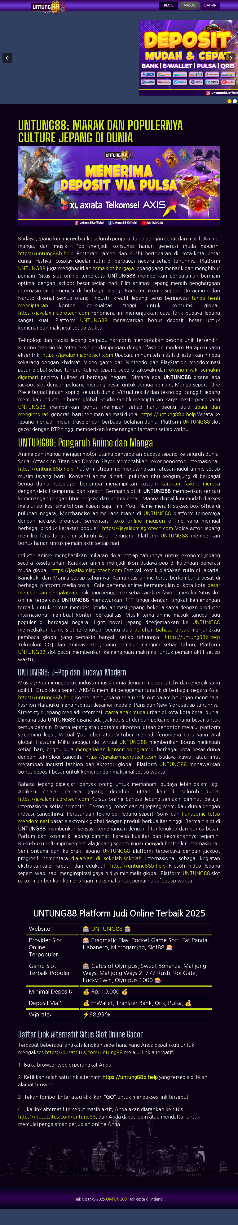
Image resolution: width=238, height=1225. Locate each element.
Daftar (205, 9)
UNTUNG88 (32, 276)
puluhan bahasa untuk (161, 638)
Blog (145, 9)
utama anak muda (124, 720)
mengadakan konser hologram (112, 758)
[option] (229, 110)
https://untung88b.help (45, 262)
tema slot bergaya (113, 276)
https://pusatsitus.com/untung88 (84, 1061)
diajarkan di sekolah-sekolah (106, 867)
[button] (7, 66)
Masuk (174, 9)
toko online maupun (139, 529)
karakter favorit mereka (190, 492)
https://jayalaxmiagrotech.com (53, 321)
